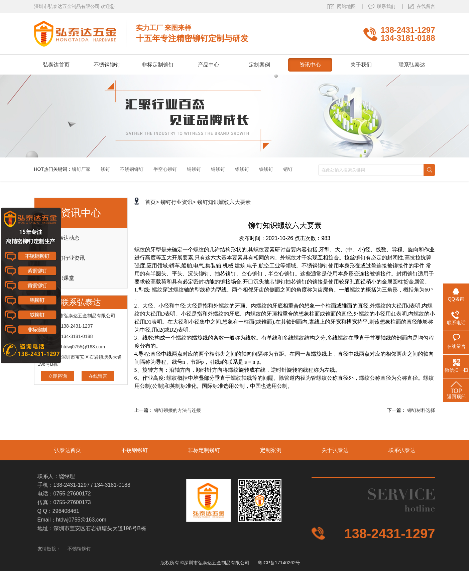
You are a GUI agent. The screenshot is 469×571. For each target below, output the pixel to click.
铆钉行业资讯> (178, 202)
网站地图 (347, 6)
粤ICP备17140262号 (279, 562)
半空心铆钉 (165, 169)
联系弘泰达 (401, 450)
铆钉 (105, 169)
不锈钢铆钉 (131, 169)
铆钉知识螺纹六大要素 (224, 202)
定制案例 (270, 450)
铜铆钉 (194, 169)
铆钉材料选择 (421, 410)
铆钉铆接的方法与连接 (177, 410)
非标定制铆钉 (204, 450)
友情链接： (49, 548)
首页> (152, 202)
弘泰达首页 (67, 450)
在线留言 (426, 6)
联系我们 (387, 6)
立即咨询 (57, 376)
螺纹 (139, 249)
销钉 (287, 169)
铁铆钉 (266, 169)
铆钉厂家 (81, 169)
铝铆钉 (242, 169)
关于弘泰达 (335, 450)
